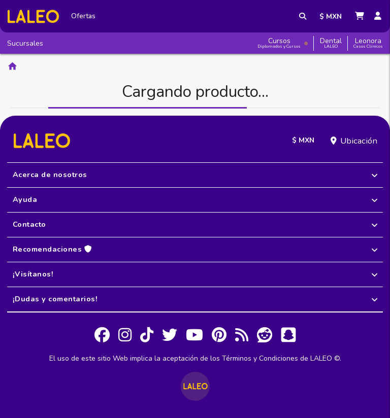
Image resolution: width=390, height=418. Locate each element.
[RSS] (241, 336)
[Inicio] (33, 16)
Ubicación (358, 141)
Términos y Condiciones (260, 358)
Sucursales (25, 43)
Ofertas (83, 16)
